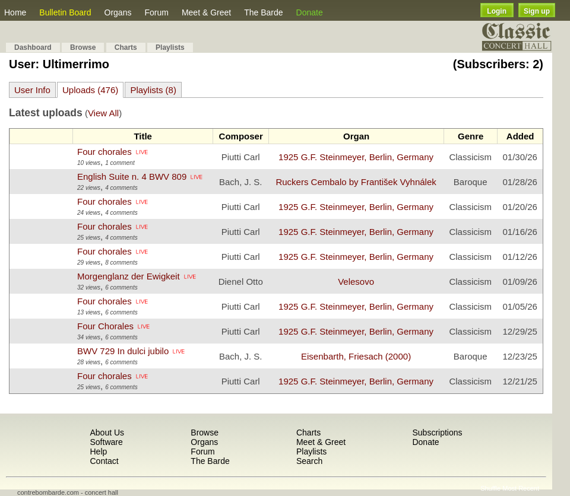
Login (496, 11)
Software (106, 442)
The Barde (263, 12)
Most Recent (520, 488)
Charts (126, 47)
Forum (156, 12)
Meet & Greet (206, 12)
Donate (309, 12)
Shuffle (490, 488)
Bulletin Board (65, 12)
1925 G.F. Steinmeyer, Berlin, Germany (355, 157)
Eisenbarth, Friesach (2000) (356, 356)
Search (309, 461)
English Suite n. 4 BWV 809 (131, 176)
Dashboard (33, 47)
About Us (107, 432)
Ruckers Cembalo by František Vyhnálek (356, 182)
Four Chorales (105, 326)
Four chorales (104, 152)
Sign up (537, 11)
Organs (118, 12)
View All (103, 113)
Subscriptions (437, 432)
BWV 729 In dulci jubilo (123, 351)
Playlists (170, 47)
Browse (83, 47)
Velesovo (356, 281)
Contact (104, 461)
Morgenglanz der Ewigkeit (128, 276)
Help (98, 451)
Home (15, 12)
